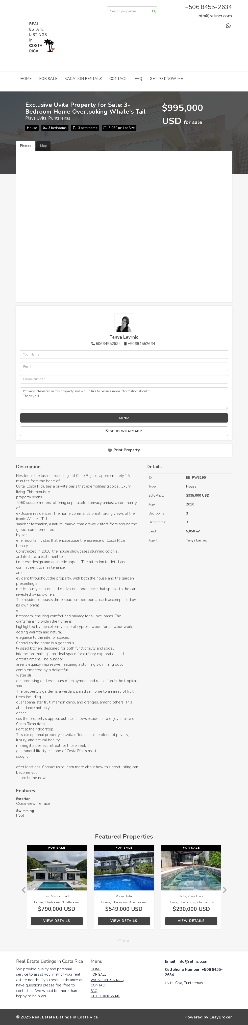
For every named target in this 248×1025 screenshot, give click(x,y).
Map (43, 146)
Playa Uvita (35, 118)
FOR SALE (48, 78)
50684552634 (108, 343)
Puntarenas (59, 118)
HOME (26, 78)
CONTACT (118, 78)
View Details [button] (56, 921)
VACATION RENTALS (83, 78)
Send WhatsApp (124, 431)
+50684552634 (141, 343)
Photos (25, 146)
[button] (21, 889)
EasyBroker (220, 1017)
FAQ (138, 78)
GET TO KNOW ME (166, 78)
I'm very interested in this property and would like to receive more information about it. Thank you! (124, 398)
